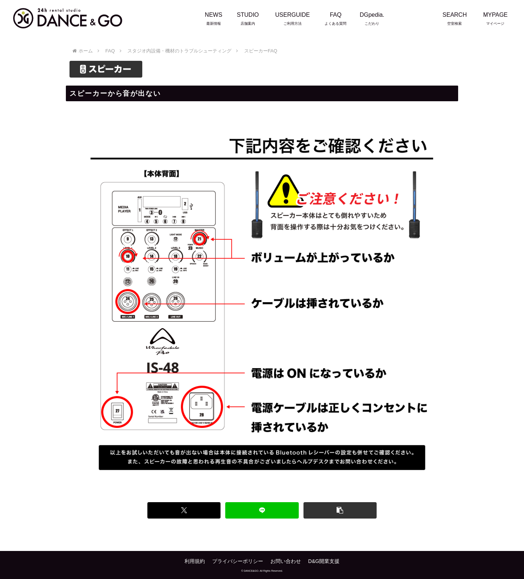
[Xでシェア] (184, 510)
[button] (340, 510)
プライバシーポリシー (237, 561)
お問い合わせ (285, 561)
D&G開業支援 (324, 561)
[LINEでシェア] (261, 510)
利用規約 (194, 561)
